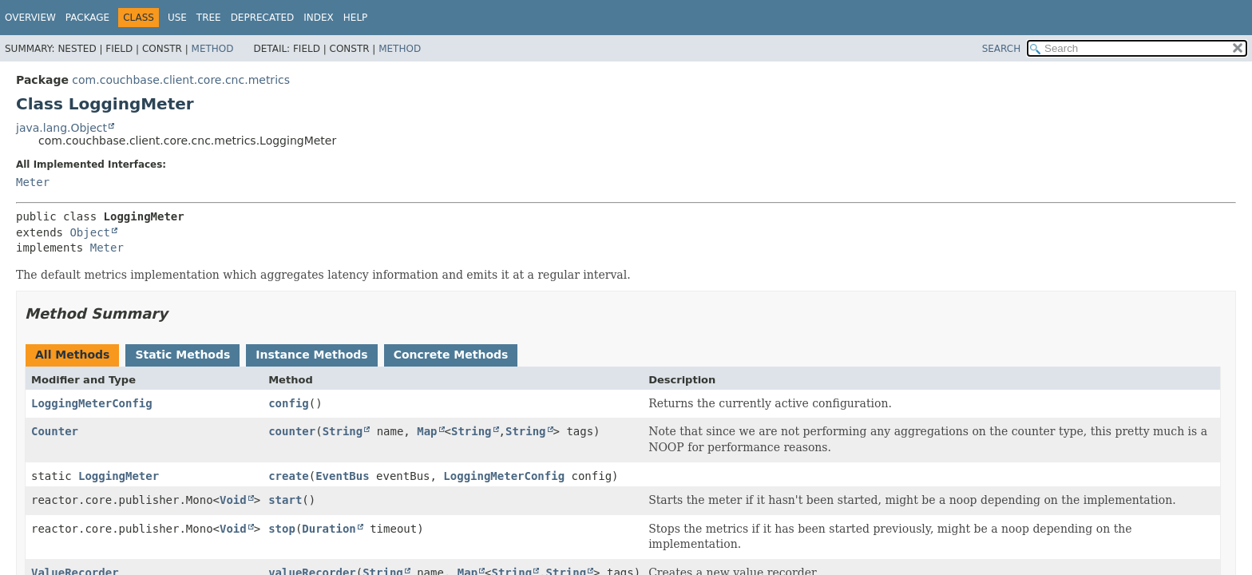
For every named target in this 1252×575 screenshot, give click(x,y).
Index (318, 17)
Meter (33, 182)
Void (233, 500)
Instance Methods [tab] (311, 354)
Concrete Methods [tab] (451, 354)
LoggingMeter (118, 476)
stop (281, 528)
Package (87, 17)
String (343, 431)
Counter (54, 431)
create (288, 476)
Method (213, 48)
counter (291, 431)
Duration (328, 528)
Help (355, 17)
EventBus (342, 476)
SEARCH (1001, 48)
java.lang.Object (61, 127)
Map (427, 431)
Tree (208, 17)
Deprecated (263, 17)
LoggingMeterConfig (92, 403)
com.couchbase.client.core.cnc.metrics (181, 79)
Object (89, 232)
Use (177, 17)
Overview (30, 17)
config (288, 403)
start (285, 500)
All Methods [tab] (72, 354)
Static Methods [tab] (182, 354)
